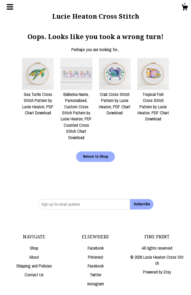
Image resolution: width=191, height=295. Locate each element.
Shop (34, 248)
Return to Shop (95, 156)
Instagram (95, 284)
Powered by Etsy (157, 272)
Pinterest (95, 257)
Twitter (95, 275)
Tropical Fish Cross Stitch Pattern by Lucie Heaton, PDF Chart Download (153, 103)
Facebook (96, 248)
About (34, 257)
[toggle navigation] (10, 7)
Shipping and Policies (34, 266)
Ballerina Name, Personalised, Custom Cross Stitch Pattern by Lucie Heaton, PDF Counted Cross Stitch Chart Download (76, 112)
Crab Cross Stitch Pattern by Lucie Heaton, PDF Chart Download (115, 100)
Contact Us (34, 275)
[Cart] (185, 8)
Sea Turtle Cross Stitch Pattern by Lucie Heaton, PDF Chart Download (38, 100)
